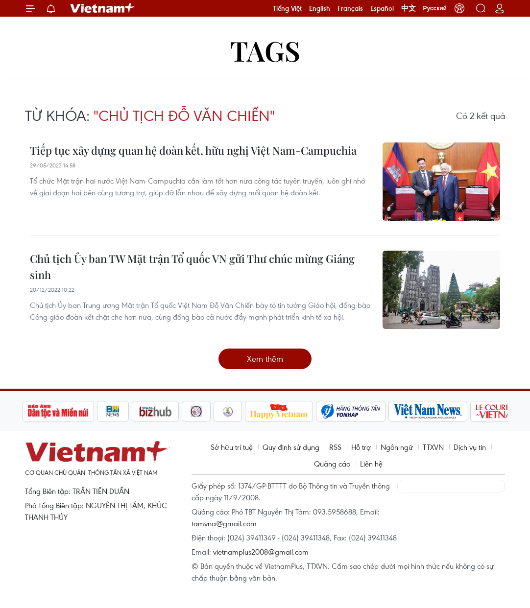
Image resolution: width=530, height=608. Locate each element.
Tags (265, 50)
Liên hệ (371, 463)
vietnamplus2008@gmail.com (261, 552)
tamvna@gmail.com (224, 523)
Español (382, 8)
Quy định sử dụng (291, 447)
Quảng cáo (332, 463)
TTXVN (433, 447)
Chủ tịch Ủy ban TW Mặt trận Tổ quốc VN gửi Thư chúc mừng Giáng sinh (192, 266)
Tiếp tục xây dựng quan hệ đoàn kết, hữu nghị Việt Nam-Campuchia (193, 150)
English (319, 8)
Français (350, 8)
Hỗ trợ (361, 447)
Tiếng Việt (287, 8)
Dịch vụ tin (470, 447)
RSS (335, 447)
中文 (408, 8)
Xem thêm (265, 358)
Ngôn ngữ (397, 447)
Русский (435, 8)
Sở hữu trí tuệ (232, 447)
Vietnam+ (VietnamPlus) (103, 8)
